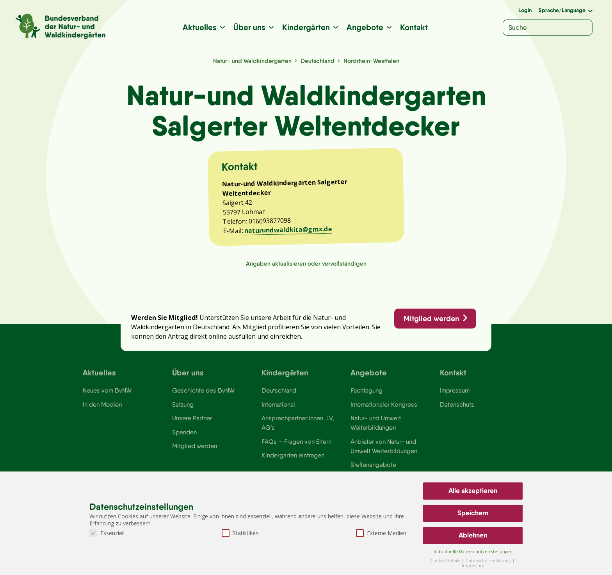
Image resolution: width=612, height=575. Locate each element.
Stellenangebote (373, 467)
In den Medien (102, 406)
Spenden (184, 434)
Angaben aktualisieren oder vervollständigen (306, 264)
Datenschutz (457, 406)
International (278, 406)
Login (525, 10)
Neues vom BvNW (107, 392)
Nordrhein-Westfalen (371, 60)
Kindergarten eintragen (293, 458)
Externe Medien (381, 533)
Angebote (365, 27)
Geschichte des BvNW (203, 392)
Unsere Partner (192, 420)
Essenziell (107, 533)
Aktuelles (200, 27)
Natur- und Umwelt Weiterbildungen (375, 425)
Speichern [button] (472, 513)
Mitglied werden (431, 320)
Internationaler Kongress (383, 406)
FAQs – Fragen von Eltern (296, 444)
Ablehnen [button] (473, 535)
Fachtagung (366, 392)
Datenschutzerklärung (489, 560)
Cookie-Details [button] (446, 560)
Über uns (250, 27)
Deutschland (317, 60)
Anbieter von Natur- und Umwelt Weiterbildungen (383, 448)
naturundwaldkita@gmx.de (289, 230)
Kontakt (414, 27)
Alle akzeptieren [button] (472, 490)
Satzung (183, 406)
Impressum (455, 392)
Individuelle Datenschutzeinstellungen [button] (473, 551)
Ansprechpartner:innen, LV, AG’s (298, 425)
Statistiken (240, 533)
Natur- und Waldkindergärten (252, 60)
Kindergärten (306, 27)
